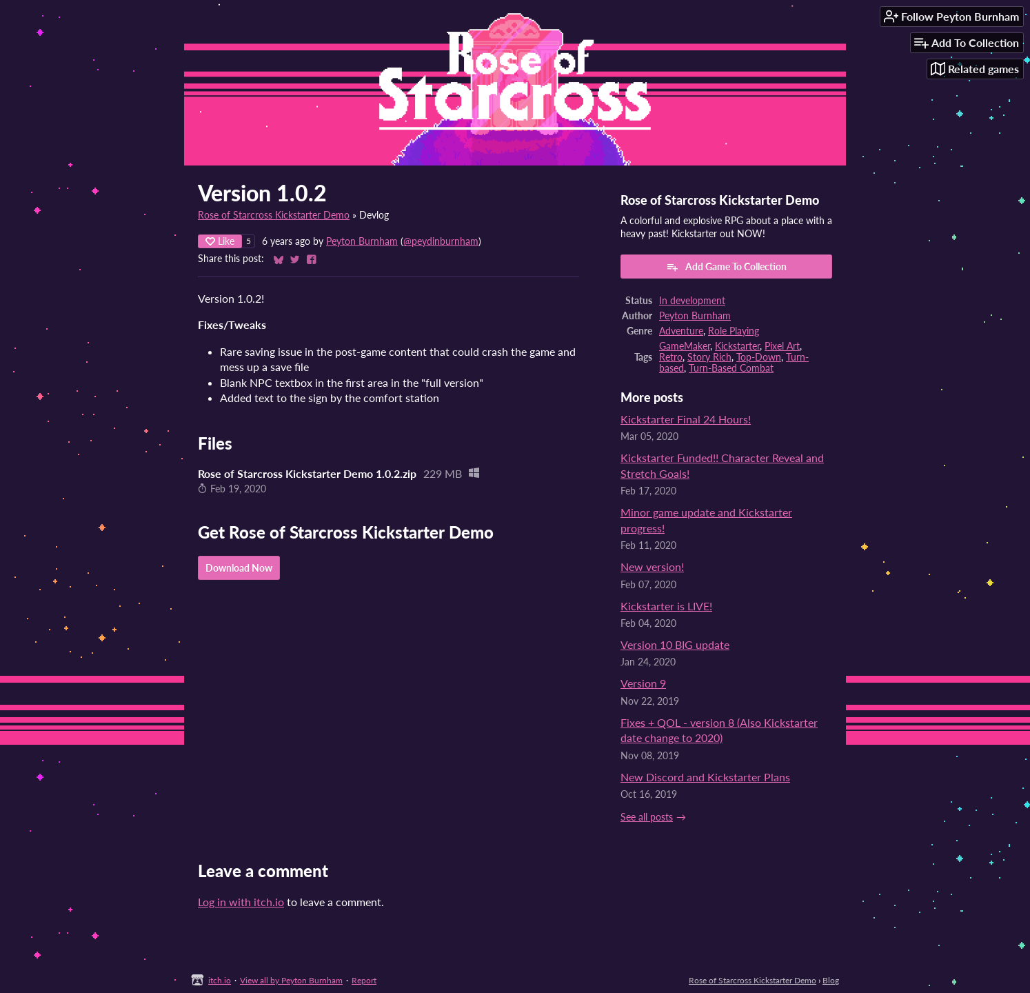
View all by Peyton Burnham (291, 980)
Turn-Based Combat (731, 368)
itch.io (219, 980)
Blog (830, 980)
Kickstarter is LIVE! (666, 605)
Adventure (681, 331)
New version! (652, 566)
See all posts (646, 817)
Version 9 (643, 683)
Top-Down (758, 357)
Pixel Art (782, 346)
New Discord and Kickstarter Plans (705, 776)
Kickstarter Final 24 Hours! (685, 418)
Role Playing (733, 331)
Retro (671, 357)
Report (364, 980)
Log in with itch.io (241, 901)
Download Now (238, 568)
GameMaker (684, 346)
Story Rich (709, 357)
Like (219, 241)
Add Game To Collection (726, 267)
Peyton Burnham (362, 241)
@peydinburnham (440, 241)
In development (692, 300)
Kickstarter (737, 346)
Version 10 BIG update (674, 644)
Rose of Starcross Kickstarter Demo (274, 215)
